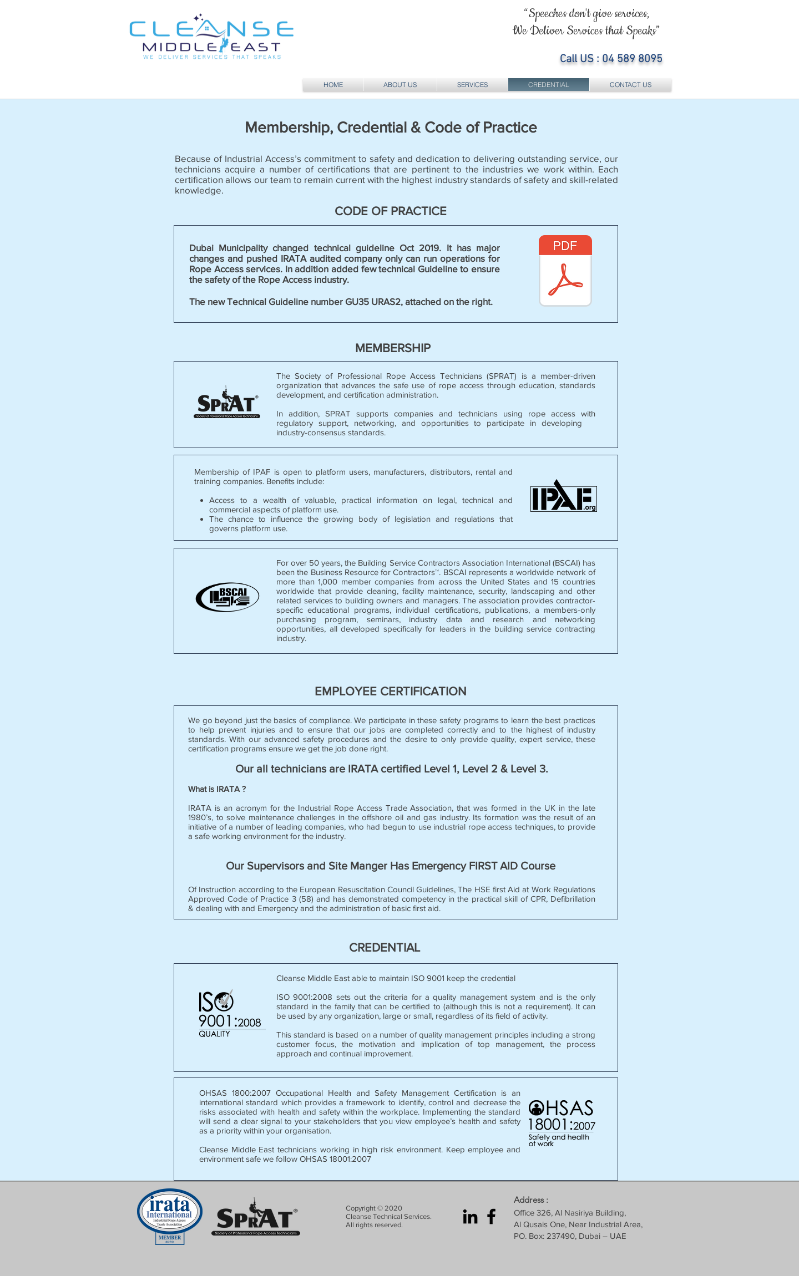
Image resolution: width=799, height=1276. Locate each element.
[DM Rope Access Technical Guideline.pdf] (565, 272)
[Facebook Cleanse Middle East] (491, 1216)
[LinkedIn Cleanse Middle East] (470, 1216)
